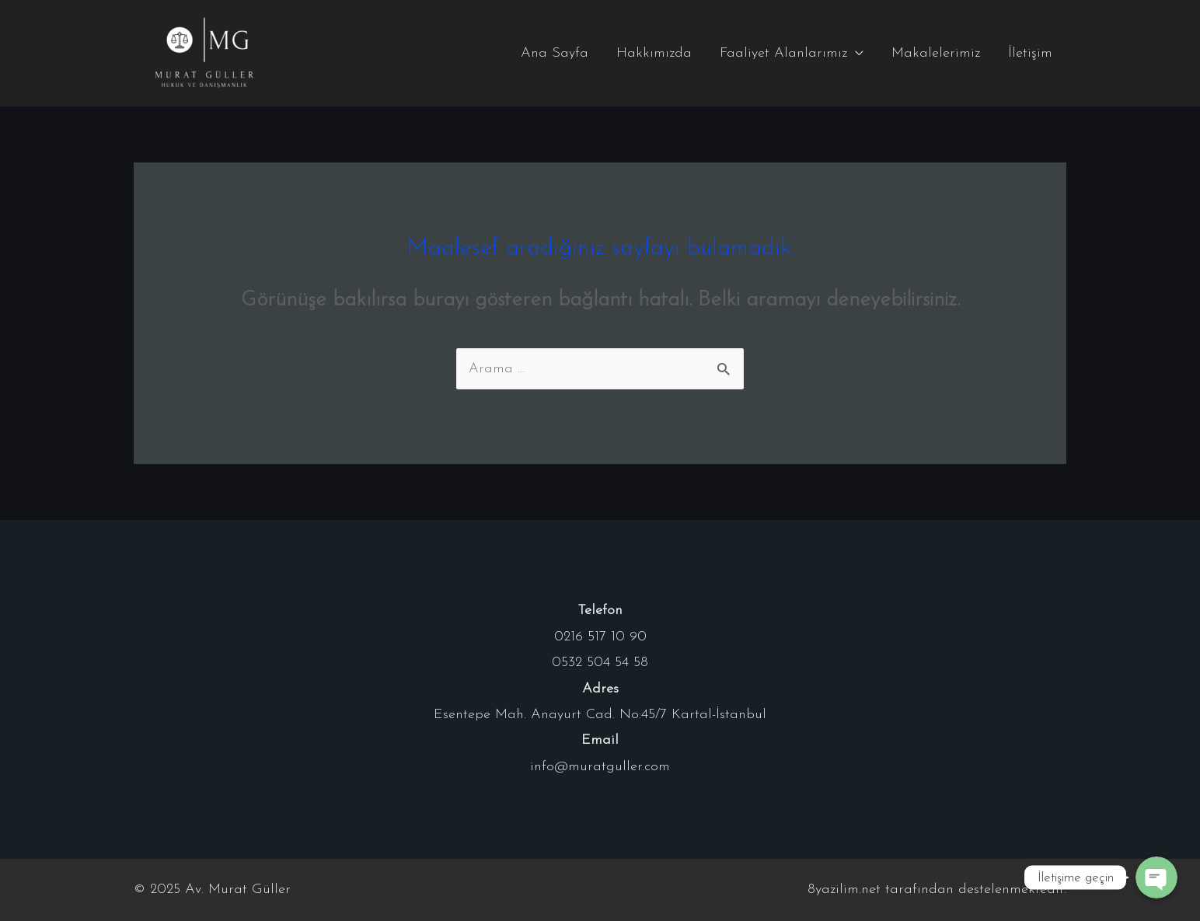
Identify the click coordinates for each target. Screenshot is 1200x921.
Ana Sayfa (554, 53)
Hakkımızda (654, 53)
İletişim (1030, 53)
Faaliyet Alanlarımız (783, 53)
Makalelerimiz (935, 53)
